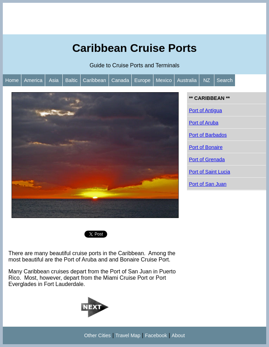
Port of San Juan (207, 184)
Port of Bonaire (205, 147)
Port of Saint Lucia (209, 172)
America (33, 80)
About (178, 335)
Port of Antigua (205, 110)
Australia (186, 80)
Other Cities (97, 335)
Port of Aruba (203, 122)
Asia (54, 80)
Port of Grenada (207, 159)
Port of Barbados (208, 135)
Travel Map (127, 335)
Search (225, 80)
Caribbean (94, 80)
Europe (142, 80)
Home (12, 80)
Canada (120, 80)
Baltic (71, 80)
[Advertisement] (134, 18)
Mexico (164, 80)
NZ (206, 80)
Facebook (156, 335)
